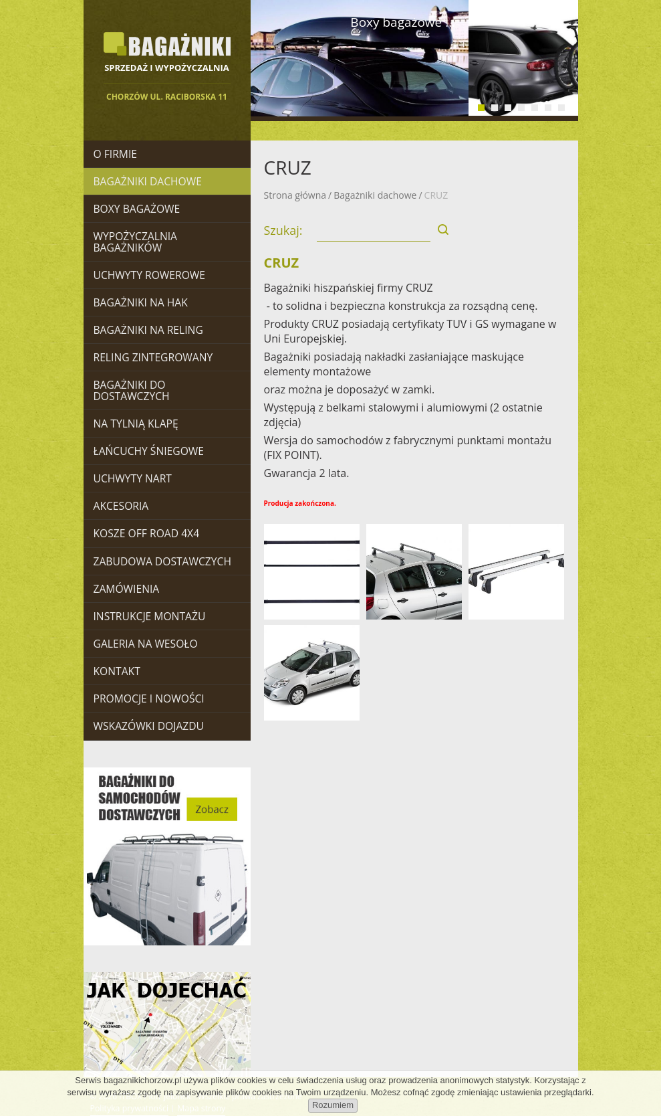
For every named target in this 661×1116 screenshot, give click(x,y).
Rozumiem (333, 1105)
